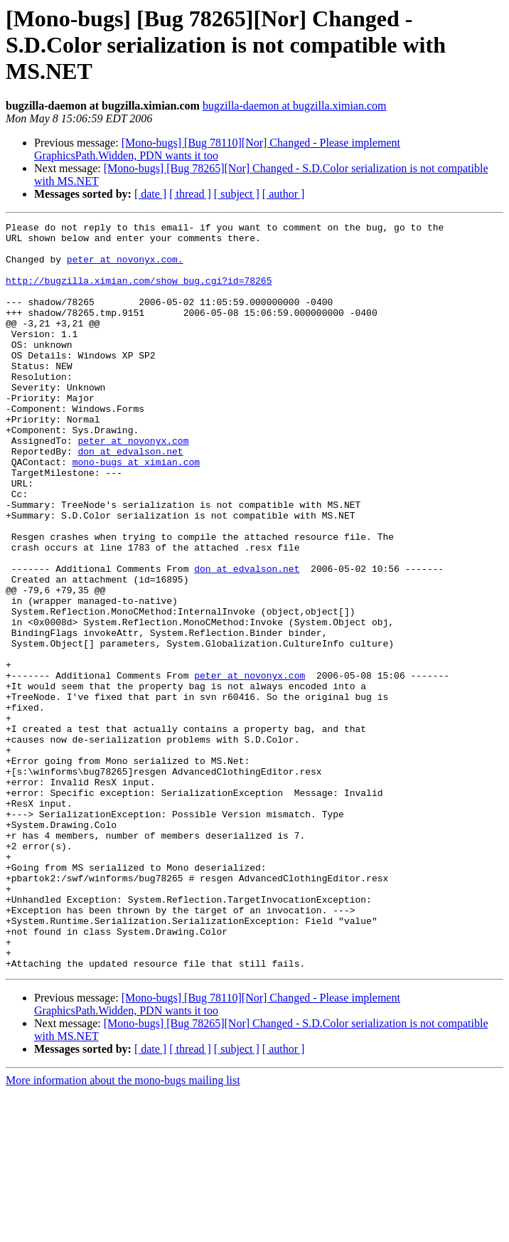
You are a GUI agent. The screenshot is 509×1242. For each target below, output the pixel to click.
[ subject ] (236, 194)
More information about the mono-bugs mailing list (123, 1230)
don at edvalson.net (130, 498)
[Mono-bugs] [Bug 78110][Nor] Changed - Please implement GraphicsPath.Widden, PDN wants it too (217, 149)
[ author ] (283, 194)
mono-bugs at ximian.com (136, 510)
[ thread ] (190, 194)
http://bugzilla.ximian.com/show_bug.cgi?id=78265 (139, 293)
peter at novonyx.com (132, 485)
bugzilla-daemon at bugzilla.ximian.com (295, 106)
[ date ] (150, 194)
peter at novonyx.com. (125, 267)
